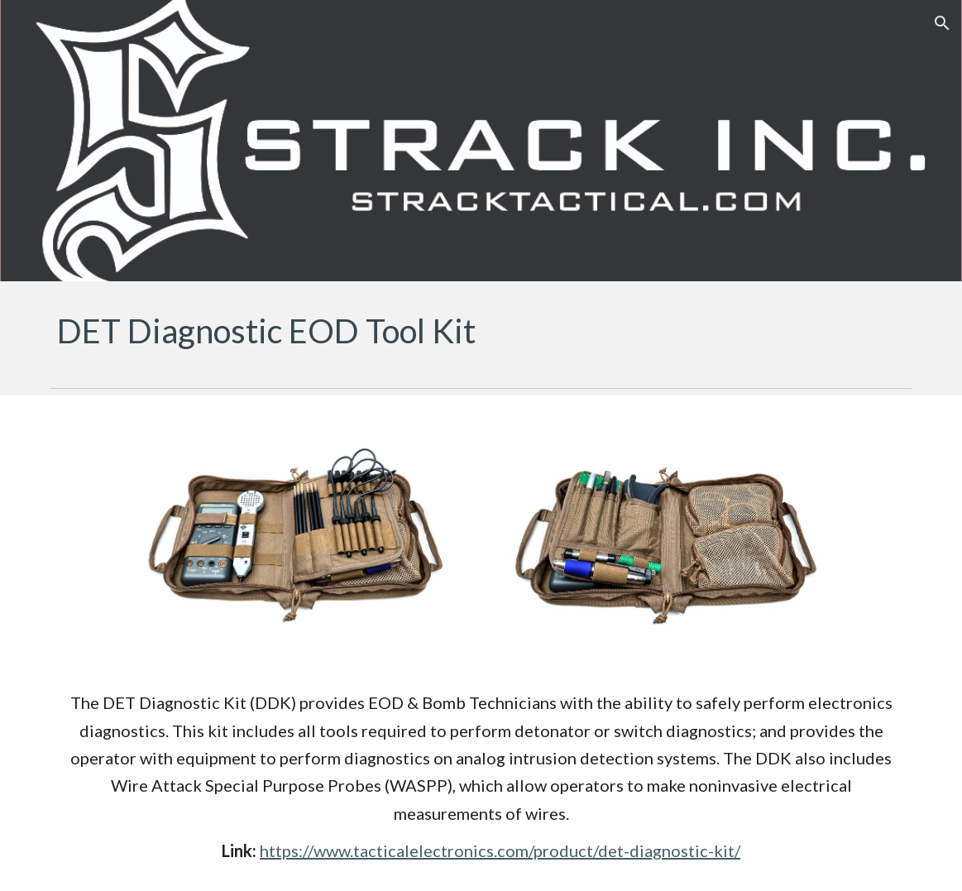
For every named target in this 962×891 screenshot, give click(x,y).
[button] (942, 23)
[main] (480, 331)
